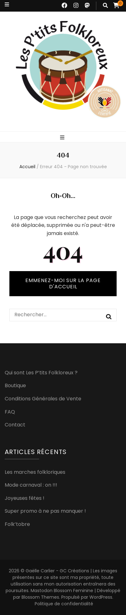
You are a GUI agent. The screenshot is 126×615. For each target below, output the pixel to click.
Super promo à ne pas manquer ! (45, 511)
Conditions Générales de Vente (43, 398)
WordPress (100, 597)
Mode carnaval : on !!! (31, 485)
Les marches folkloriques (35, 472)
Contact (15, 424)
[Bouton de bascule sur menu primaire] (63, 137)
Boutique (15, 385)
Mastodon (42, 590)
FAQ (10, 411)
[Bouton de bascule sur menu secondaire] (7, 4)
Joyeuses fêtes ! (24, 498)
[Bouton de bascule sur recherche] (105, 5)
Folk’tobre (17, 524)
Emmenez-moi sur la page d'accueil (63, 283)
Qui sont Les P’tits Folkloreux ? (41, 372)
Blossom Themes (40, 597)
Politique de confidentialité (64, 604)
